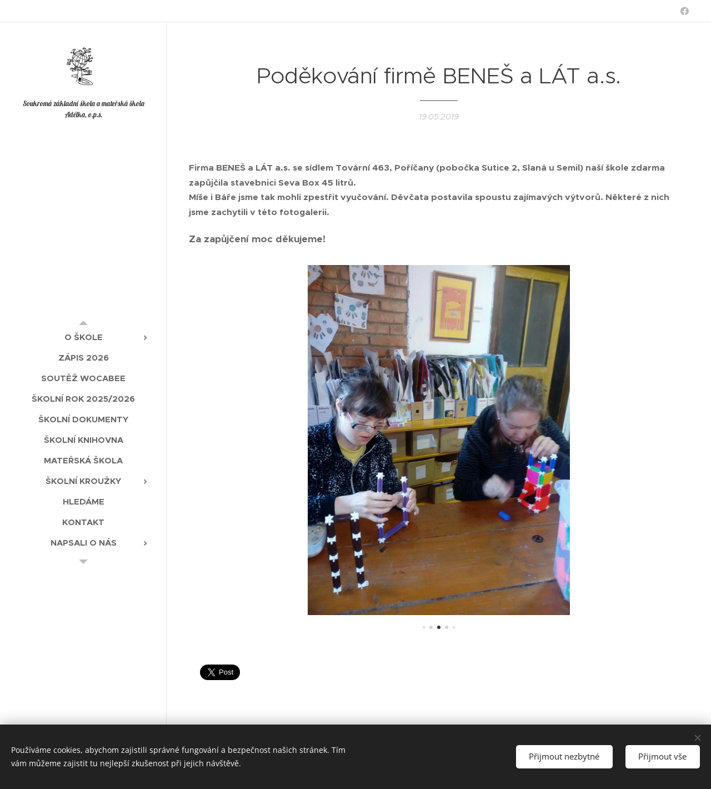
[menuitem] (83, 337)
